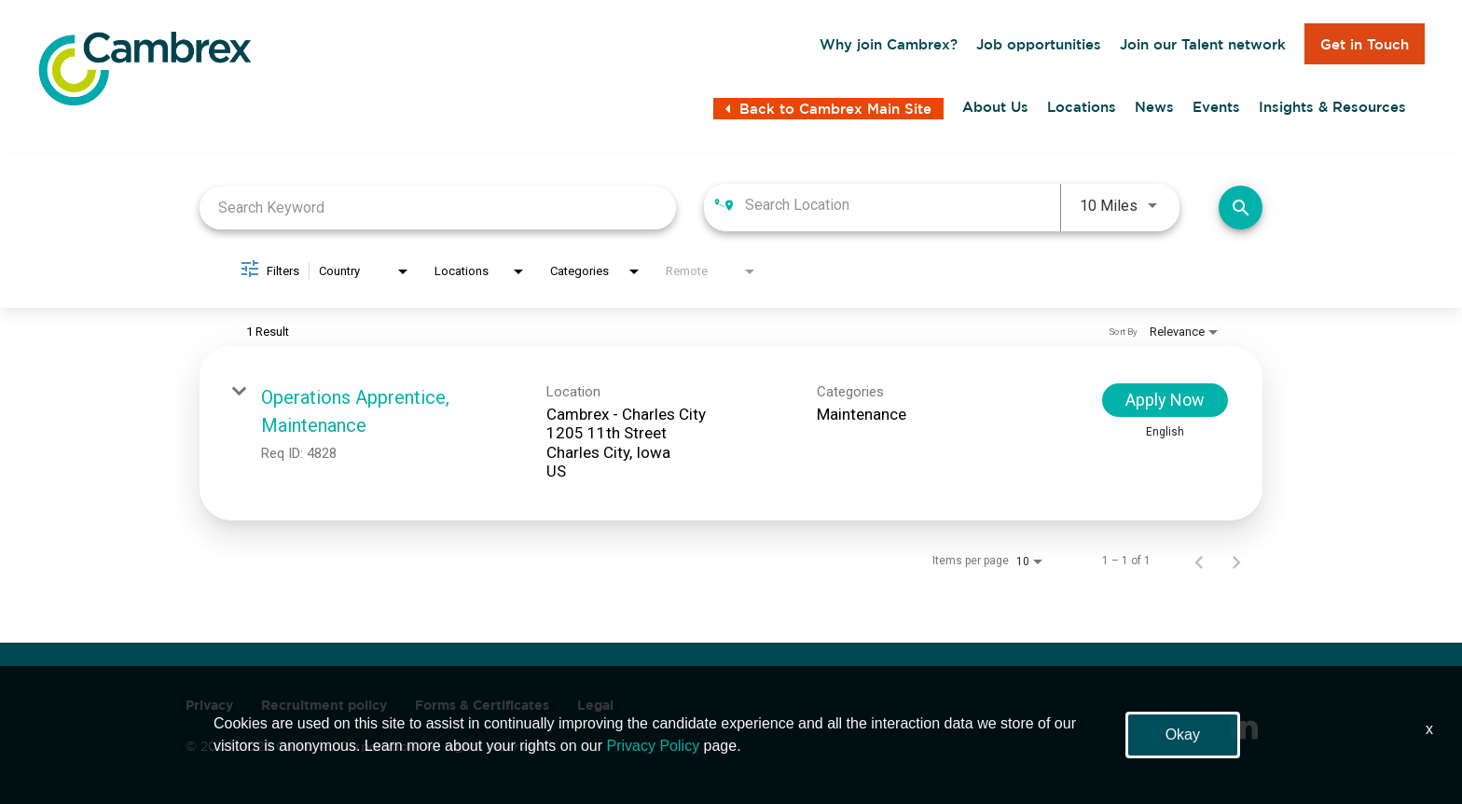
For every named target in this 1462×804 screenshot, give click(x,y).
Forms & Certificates (482, 705)
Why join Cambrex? (889, 44)
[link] (731, 433)
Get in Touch (1364, 44)
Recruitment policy (324, 705)
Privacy (209, 705)
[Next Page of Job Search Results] (1236, 560)
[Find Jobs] (1240, 207)
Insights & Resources (1332, 107)
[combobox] (437, 207)
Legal (595, 705)
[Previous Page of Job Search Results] (1199, 560)
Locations (1081, 107)
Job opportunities (1038, 44)
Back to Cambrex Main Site (828, 109)
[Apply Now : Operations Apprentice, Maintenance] (1165, 400)
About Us (995, 107)
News (1154, 107)
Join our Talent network (1203, 44)
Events (1216, 107)
